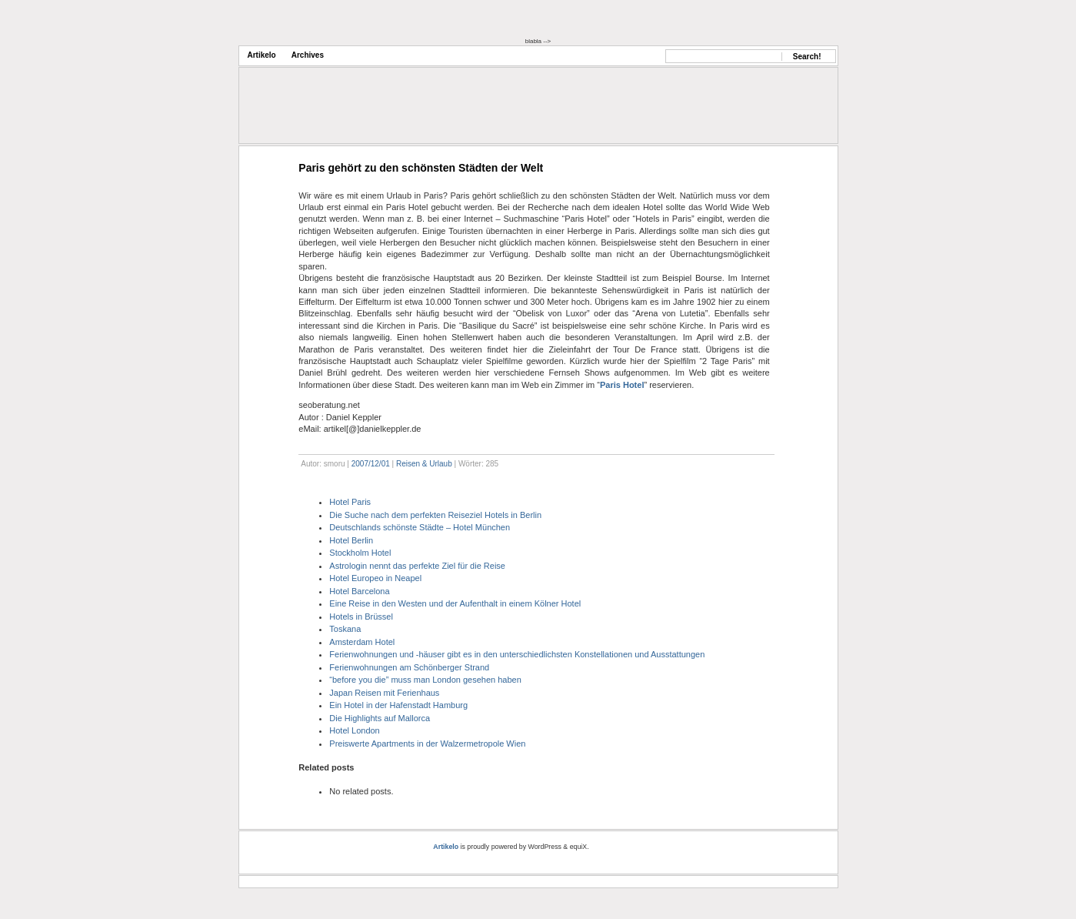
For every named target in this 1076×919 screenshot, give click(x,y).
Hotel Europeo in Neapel (375, 578)
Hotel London (354, 730)
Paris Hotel (622, 384)
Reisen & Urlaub (424, 464)
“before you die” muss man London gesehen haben (425, 679)
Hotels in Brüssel (361, 616)
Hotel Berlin (351, 540)
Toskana (345, 628)
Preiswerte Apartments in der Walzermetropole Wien (427, 743)
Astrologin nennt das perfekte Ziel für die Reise (417, 565)
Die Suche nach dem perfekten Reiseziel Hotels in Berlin (435, 515)
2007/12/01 (370, 464)
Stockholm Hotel (360, 552)
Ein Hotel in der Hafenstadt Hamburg (398, 705)
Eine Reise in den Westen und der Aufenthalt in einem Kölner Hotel (455, 603)
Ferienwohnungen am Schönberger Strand (409, 667)
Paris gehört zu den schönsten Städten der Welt (420, 168)
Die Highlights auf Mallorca (379, 718)
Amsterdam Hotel (362, 642)
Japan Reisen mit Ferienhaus (384, 692)
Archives (307, 55)
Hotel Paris (350, 501)
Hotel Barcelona (359, 591)
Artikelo (262, 55)
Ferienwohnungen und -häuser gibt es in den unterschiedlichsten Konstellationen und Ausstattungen (517, 654)
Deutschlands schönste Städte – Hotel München (419, 527)
